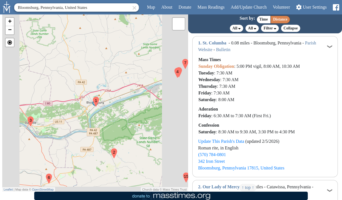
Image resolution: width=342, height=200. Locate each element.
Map (151, 7)
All (236, 28)
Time (263, 19)
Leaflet (8, 189)
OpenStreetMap (43, 189)
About (166, 7)
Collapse (291, 28)
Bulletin (223, 49)
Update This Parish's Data (221, 141)
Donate (184, 7)
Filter (270, 28)
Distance (280, 19)
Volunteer (281, 7)
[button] (93, 98)
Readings (211, 7)
